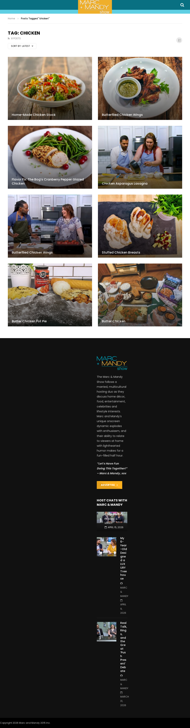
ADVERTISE (109, 485)
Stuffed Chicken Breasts (121, 252)
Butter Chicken (113, 321)
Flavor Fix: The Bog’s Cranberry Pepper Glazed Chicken (48, 181)
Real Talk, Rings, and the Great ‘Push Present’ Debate (123, 647)
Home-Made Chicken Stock (34, 115)
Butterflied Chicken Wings (122, 115)
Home (11, 18)
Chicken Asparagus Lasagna (124, 183)
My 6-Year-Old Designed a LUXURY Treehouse (123, 558)
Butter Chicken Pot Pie (29, 321)
